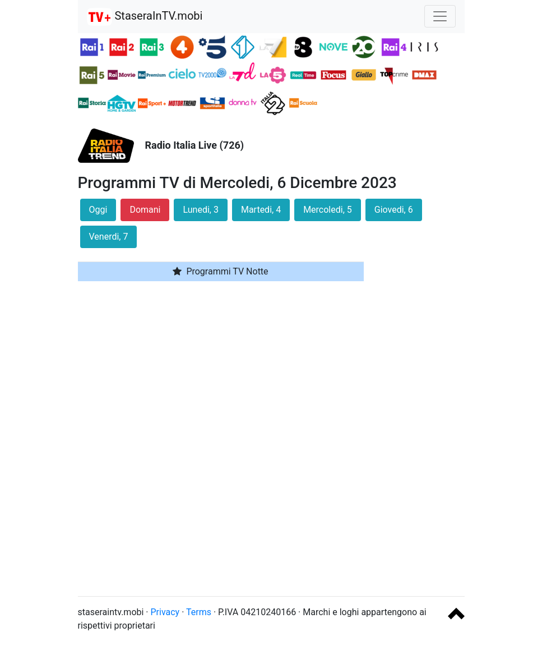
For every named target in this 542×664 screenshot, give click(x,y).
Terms (198, 612)
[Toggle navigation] (440, 16)
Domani (144, 209)
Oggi (98, 209)
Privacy (165, 612)
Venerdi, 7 (108, 236)
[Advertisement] (423, 418)
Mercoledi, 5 (327, 209)
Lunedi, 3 (200, 209)
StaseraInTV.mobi (145, 17)
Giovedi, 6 (393, 209)
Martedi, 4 (261, 209)
